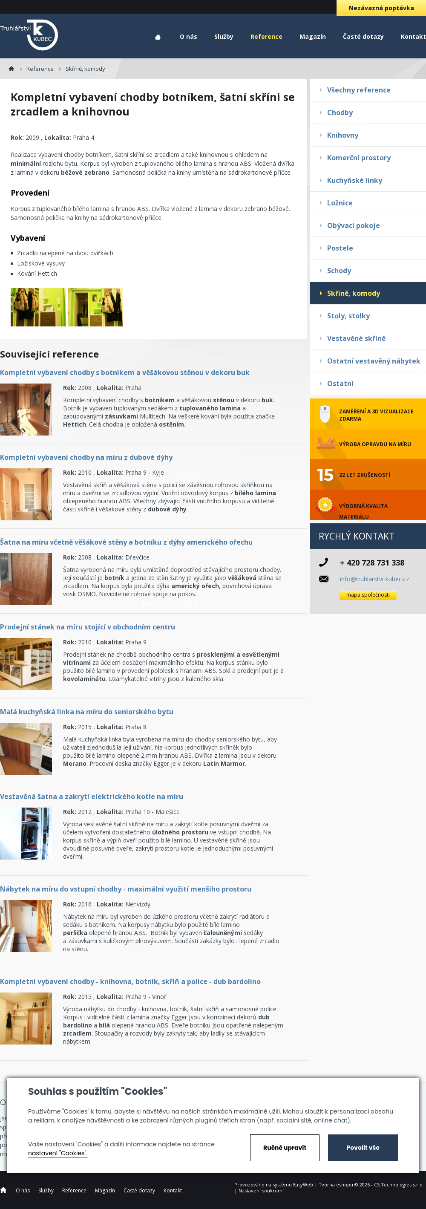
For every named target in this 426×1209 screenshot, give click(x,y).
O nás (188, 36)
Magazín (312, 36)
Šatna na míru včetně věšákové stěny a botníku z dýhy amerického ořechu (126, 542)
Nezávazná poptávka (381, 8)
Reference (266, 36)
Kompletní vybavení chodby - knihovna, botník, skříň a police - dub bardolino (130, 981)
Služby (223, 36)
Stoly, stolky (348, 315)
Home (158, 37)
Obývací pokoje (353, 225)
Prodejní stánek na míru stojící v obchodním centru (87, 627)
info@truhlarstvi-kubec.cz (374, 579)
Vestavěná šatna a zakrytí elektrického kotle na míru (91, 796)
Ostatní (340, 383)
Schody (339, 270)
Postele (340, 248)
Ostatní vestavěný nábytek (373, 361)
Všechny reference (359, 90)
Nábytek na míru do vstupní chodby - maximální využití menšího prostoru (125, 889)
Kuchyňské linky (354, 180)
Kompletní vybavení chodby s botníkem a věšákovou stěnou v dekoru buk (125, 372)
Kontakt (413, 36)
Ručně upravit (284, 1147)
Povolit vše (362, 1147)
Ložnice (340, 203)
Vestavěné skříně (356, 338)
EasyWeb (303, 1184)
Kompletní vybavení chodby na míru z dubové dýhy (86, 457)
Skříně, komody (353, 293)
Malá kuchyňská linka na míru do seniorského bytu (86, 711)
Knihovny (342, 135)
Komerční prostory (359, 157)
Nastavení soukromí (261, 1190)
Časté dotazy (363, 36)
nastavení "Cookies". (57, 1153)
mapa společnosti (368, 594)
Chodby (340, 112)
